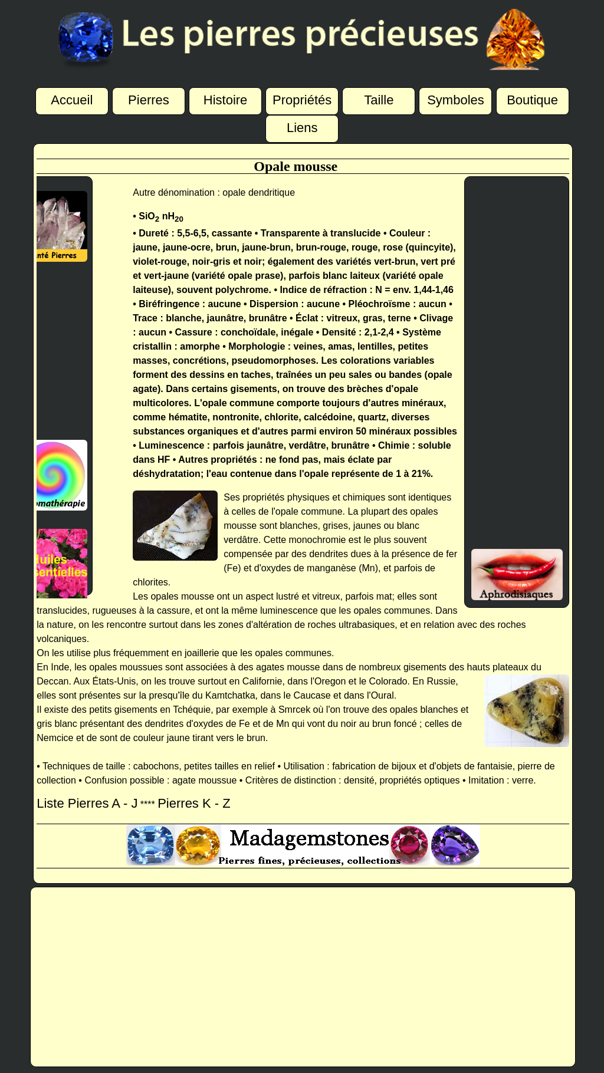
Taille (378, 98)
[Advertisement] (47, 351)
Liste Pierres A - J (87, 803)
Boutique (532, 98)
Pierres (148, 98)
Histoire (225, 98)
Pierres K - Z (193, 803)
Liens (302, 126)
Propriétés (302, 98)
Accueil (72, 98)
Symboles (455, 98)
